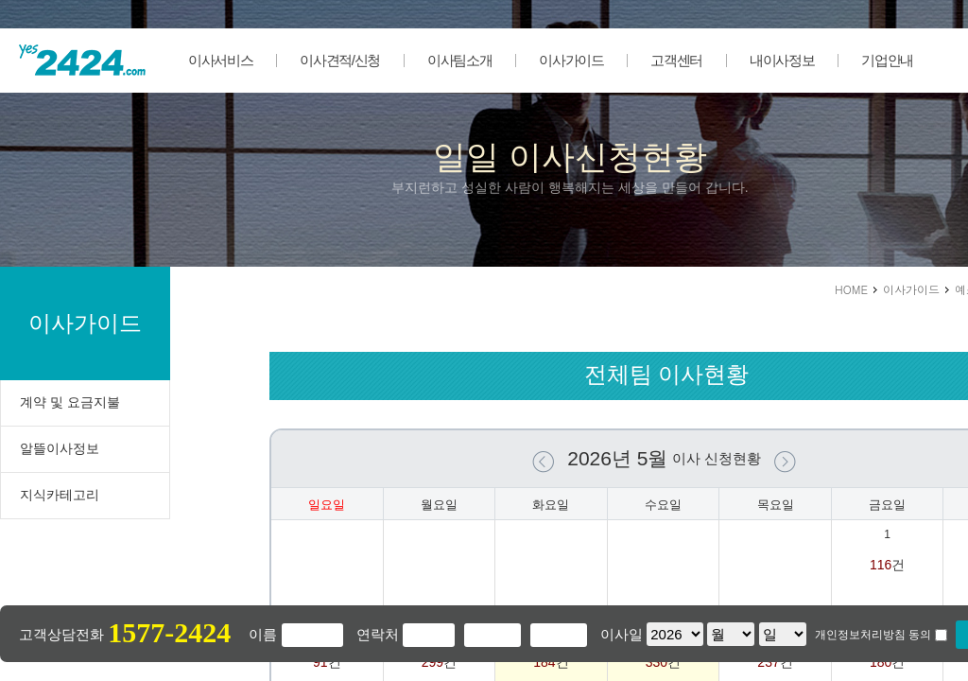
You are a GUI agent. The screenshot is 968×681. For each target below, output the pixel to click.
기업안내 (887, 60)
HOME (851, 289)
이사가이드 (571, 60)
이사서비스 (220, 60)
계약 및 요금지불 (70, 402)
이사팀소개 (459, 60)
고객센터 (676, 60)
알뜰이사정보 (59, 448)
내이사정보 (782, 60)
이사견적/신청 (340, 60)
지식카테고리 (59, 494)
